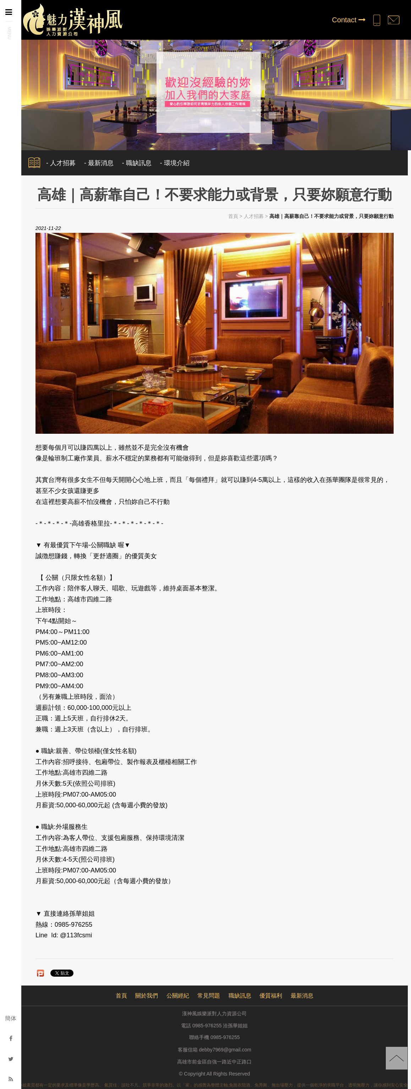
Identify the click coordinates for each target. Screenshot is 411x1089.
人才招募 (254, 216)
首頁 (233, 216)
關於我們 (146, 996)
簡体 (10, 1018)
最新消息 (302, 996)
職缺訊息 (240, 996)
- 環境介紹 (175, 163)
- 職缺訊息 (137, 163)
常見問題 (208, 996)
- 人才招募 (61, 163)
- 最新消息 (99, 163)
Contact (348, 20)
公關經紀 (177, 996)
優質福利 (270, 996)
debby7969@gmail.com (225, 1049)
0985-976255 (225, 1037)
